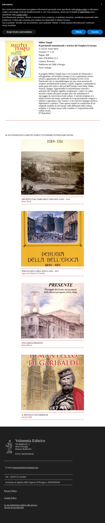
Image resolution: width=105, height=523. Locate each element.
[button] (101, 4)
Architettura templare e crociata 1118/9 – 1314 (46, 199)
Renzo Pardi (26, 201)
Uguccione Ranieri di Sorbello (33, 273)
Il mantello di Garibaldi (35, 415)
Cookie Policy (10, 498)
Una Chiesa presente (32, 343)
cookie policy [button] (21, 15)
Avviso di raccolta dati (14, 507)
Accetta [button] (94, 32)
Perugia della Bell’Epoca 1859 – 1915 (40, 271)
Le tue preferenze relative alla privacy (20, 505)
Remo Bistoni (27, 345)
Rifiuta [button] (79, 32)
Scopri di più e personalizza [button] (19, 32)
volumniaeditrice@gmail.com (25, 467)
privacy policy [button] (81, 9)
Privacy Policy (10, 491)
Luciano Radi (27, 417)
